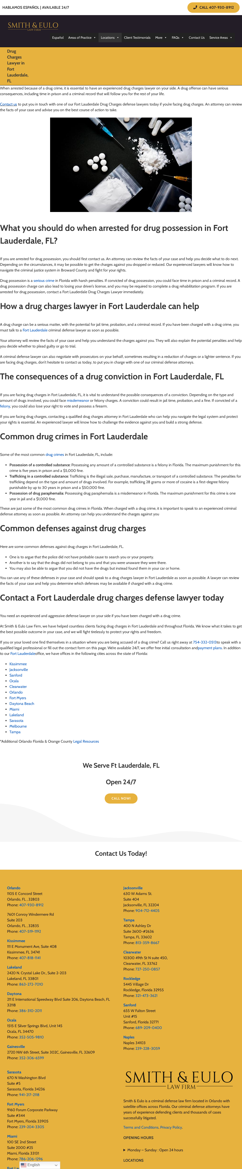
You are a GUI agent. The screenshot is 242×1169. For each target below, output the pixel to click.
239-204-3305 (31, 1127)
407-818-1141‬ (30, 958)
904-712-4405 (147, 910)
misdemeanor (78, 400)
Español (58, 37)
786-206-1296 (31, 1159)
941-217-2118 (29, 1095)
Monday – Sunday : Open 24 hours (155, 1150)
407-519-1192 (30, 931)
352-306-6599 (31, 1058)
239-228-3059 (147, 1048)
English (30, 1165)
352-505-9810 (31, 1037)
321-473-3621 (146, 995)
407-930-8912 (31, 905)
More (161, 37)
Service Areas (221, 37)
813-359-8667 (147, 942)
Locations (110, 37)
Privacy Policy (171, 1127)
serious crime (44, 280)
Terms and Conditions (141, 1127)
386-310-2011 (30, 1010)
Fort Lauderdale (35, 330)
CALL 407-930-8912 (213, 7)
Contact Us (197, 37)
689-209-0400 (148, 1027)
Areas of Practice (82, 37)
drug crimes (55, 454)
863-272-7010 (31, 984)
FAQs (178, 37)
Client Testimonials (137, 37)
